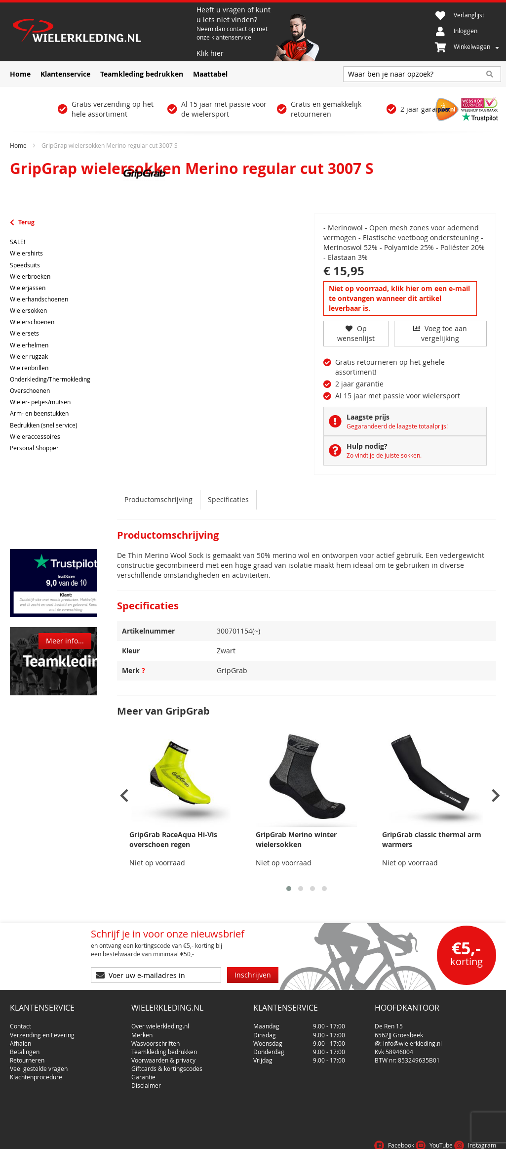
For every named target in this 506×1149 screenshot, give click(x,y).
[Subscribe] (252, 975)
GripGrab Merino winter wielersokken (296, 839)
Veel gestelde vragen (39, 1065)
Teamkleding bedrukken (164, 1048)
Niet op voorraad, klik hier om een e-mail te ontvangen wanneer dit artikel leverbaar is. (399, 298)
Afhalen (20, 1039)
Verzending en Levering (42, 1031)
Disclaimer (146, 1082)
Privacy (451, 1136)
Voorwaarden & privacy (163, 1056)
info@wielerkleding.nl (412, 1039)
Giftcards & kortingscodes (166, 1065)
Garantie (143, 1073)
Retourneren (27, 1056)
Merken (142, 1031)
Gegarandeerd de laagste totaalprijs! (397, 426)
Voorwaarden (409, 1136)
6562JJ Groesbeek (399, 1031)
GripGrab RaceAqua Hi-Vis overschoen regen (173, 839)
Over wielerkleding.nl (160, 1022)
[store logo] (101, 31)
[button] (289, 889)
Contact (20, 1022)
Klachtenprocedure (36, 1073)
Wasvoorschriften (155, 1039)
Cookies (483, 1136)
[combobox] (422, 74)
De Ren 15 (389, 1022)
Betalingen (24, 1048)
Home (18, 145)
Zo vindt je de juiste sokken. (384, 455)
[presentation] (124, 796)
